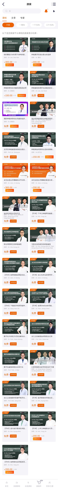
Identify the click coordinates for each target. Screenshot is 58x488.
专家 (22, 18)
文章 (13, 18)
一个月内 (36, 25)
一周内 (22, 25)
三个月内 (50, 25)
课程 (4, 18)
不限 (8, 25)
